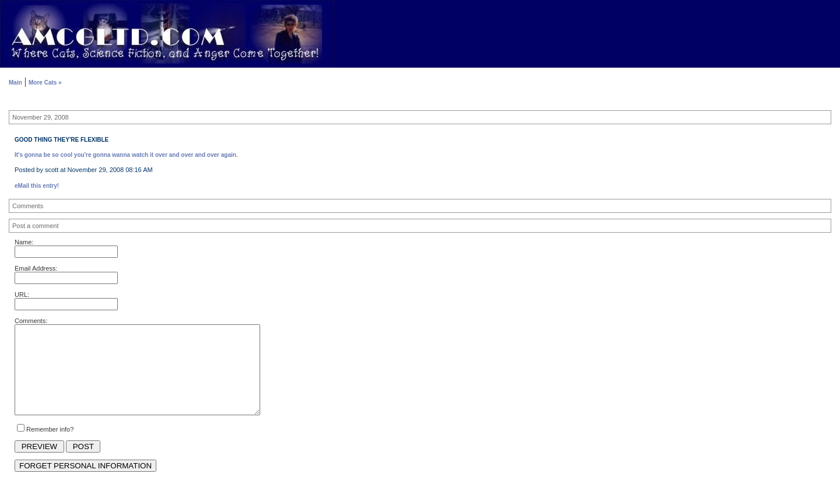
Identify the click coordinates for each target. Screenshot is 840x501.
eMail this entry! (37, 186)
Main (15, 82)
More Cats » (45, 82)
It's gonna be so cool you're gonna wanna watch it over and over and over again (125, 155)
